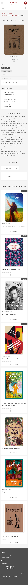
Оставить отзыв (10, 168)
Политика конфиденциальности (10, 555)
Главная (3, 13)
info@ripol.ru (15, 576)
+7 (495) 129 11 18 (5, 576)
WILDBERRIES (13, 82)
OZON (5, 82)
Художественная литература (9, 15)
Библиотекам (5, 557)
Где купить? (4, 563)
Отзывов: (22, 20)
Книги (10, 13)
